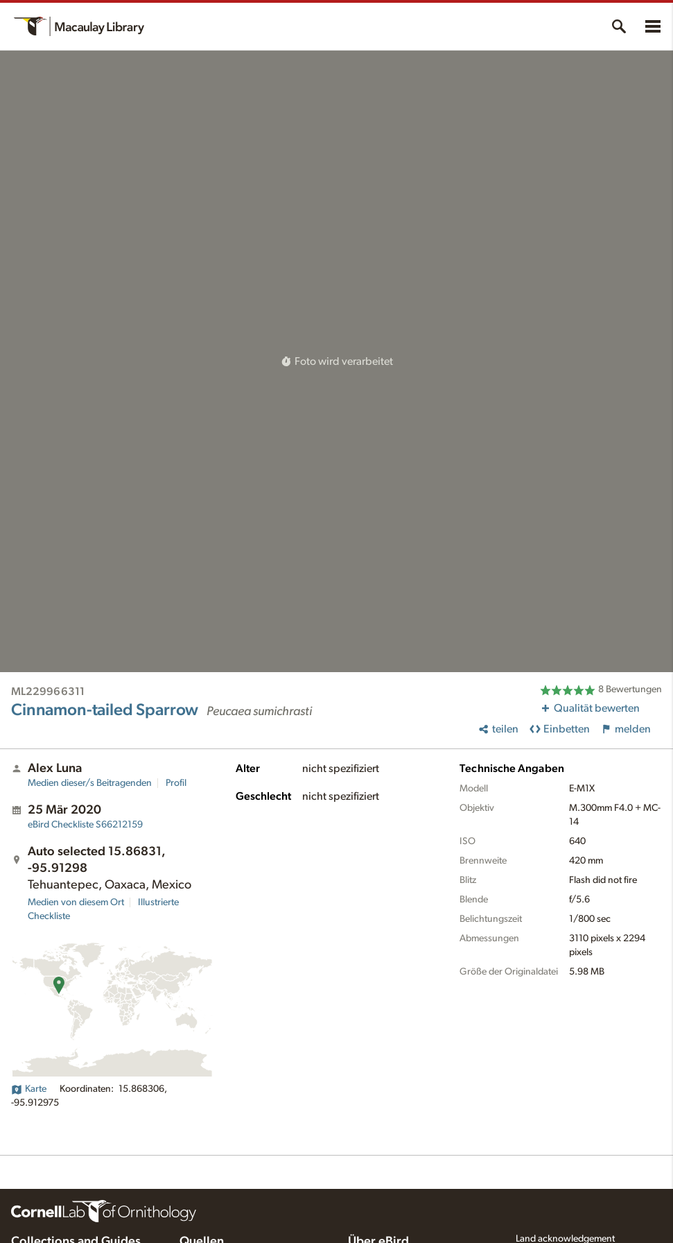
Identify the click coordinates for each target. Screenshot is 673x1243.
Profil (176, 783)
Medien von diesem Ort (76, 902)
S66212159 (85, 825)
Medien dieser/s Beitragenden (90, 783)
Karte (28, 1089)
